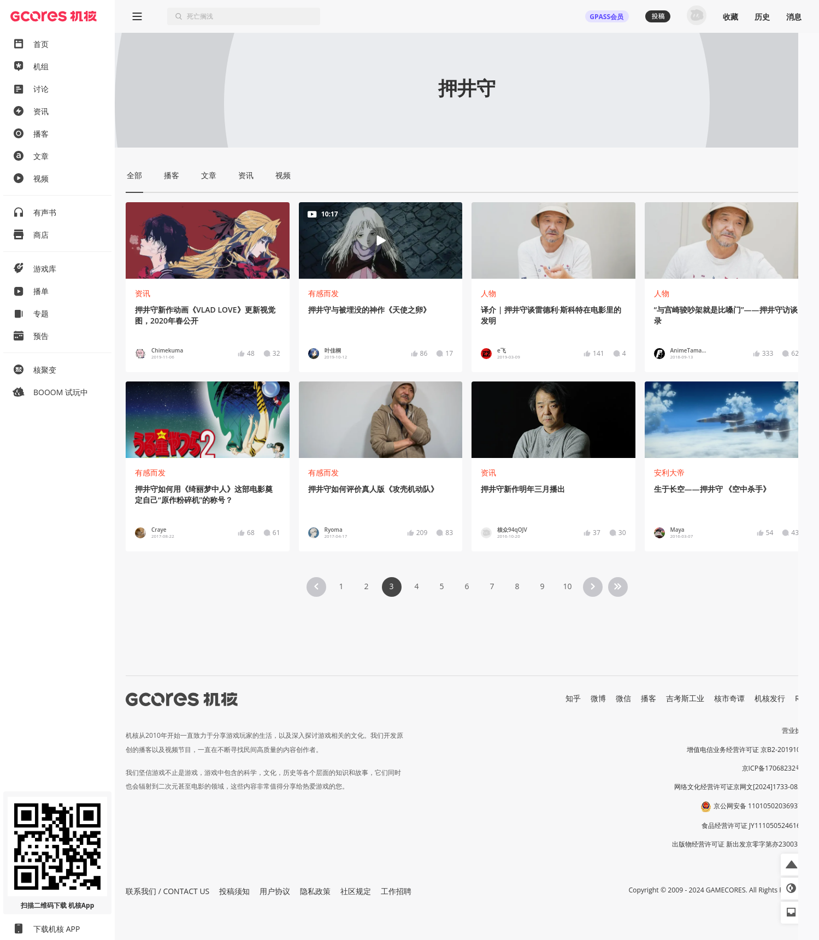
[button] (792, 865)
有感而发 (323, 293)
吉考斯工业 (685, 698)
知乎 (573, 698)
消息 (794, 16)
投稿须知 (234, 891)
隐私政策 (315, 891)
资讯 (142, 293)
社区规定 (355, 891)
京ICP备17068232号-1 (775, 768)
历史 (762, 16)
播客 (648, 698)
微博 (598, 698)
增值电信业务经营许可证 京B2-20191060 (747, 749)
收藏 (730, 16)
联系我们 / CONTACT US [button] (167, 891)
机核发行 (770, 698)
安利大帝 (669, 472)
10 (567, 586)
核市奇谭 (729, 698)
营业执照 (795, 730)
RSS (801, 698)
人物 (488, 293)
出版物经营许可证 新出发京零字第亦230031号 (740, 844)
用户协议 (275, 891)
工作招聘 (396, 891)
